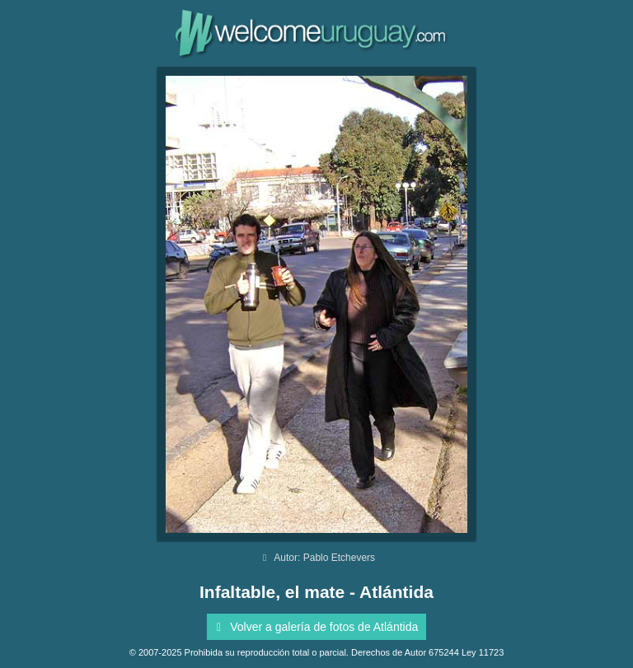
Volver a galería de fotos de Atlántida (315, 626)
